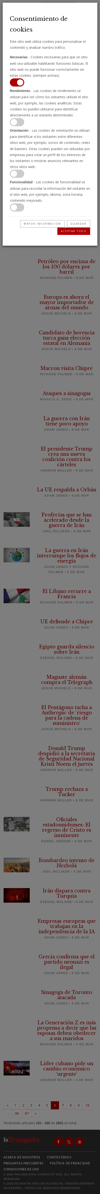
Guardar (79, 223)
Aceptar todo (74, 231)
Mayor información (42, 223)
